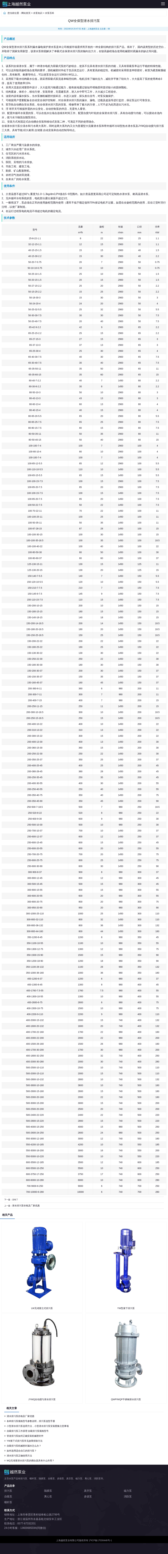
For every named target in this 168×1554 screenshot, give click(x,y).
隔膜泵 (48, 1490)
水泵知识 (37, 13)
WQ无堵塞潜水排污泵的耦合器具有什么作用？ (30, 1460)
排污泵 (43, 4)
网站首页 (26, 13)
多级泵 (88, 1496)
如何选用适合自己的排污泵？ (22, 1450)
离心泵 (48, 1496)
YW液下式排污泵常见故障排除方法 (25, 1440)
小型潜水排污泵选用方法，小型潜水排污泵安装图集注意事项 (38, 1426)
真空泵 (88, 1490)
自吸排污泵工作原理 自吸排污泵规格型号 (28, 1431)
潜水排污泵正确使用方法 (19, 1455)
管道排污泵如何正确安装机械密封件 (25, 1436)
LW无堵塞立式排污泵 (42, 1308)
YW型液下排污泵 (126, 1308)
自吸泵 (8, 1496)
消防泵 (128, 1496)
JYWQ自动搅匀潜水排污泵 (42, 1399)
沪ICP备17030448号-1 (100, 1540)
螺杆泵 (8, 1502)
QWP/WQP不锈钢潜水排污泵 (126, 1399)
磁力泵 (128, 1490)
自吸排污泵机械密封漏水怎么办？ (24, 1445)
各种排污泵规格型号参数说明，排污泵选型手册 (31, 1421)
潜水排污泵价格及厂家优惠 (26, 1205)
